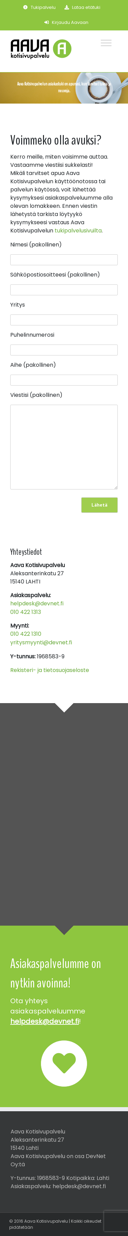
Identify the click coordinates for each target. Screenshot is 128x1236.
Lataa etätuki (82, 7)
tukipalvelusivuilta (78, 230)
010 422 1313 (25, 612)
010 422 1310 (25, 634)
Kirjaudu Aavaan (66, 22)
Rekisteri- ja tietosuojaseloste (49, 670)
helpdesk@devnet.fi (36, 603)
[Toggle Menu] (108, 39)
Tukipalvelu (39, 7)
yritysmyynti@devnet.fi (41, 642)
